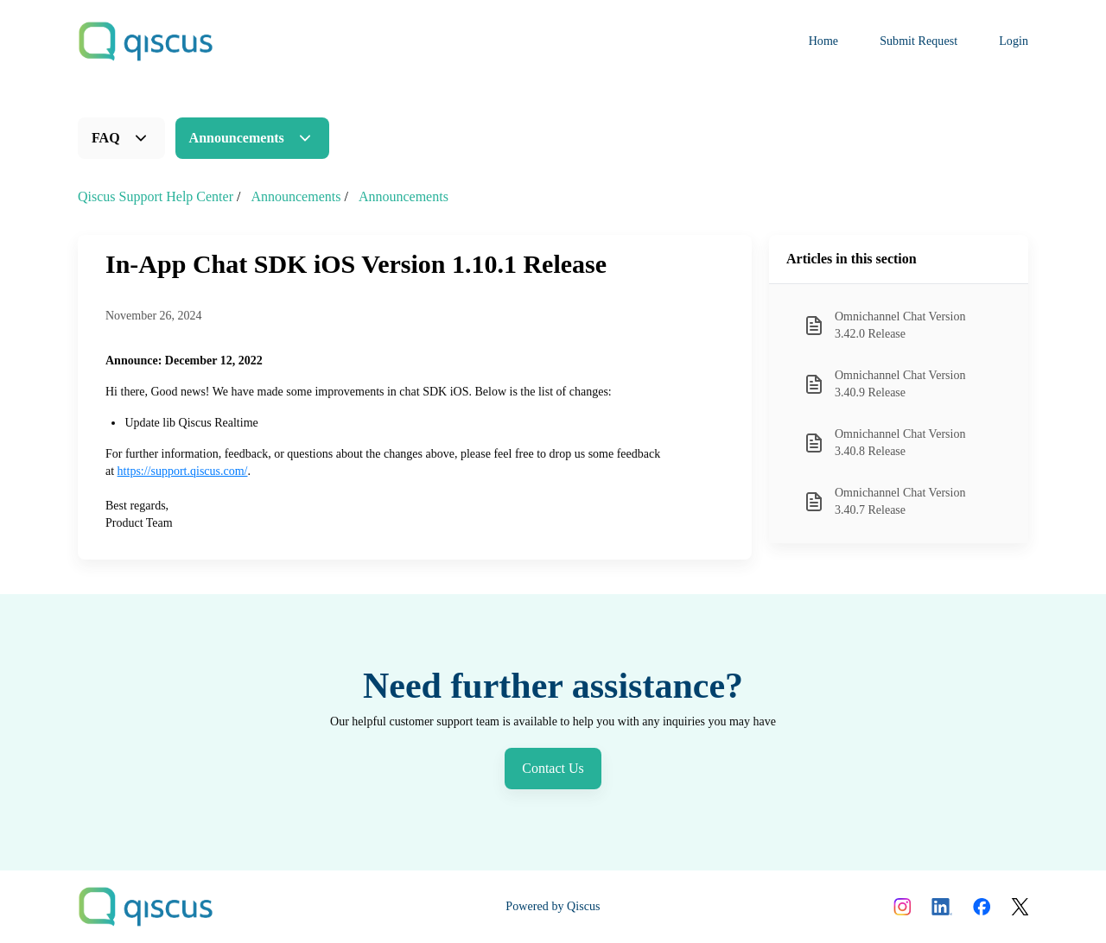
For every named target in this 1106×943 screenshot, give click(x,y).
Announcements (236, 137)
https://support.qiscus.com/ (183, 471)
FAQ (106, 137)
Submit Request (918, 41)
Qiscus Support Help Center (155, 196)
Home (824, 41)
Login (1013, 41)
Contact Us (553, 768)
